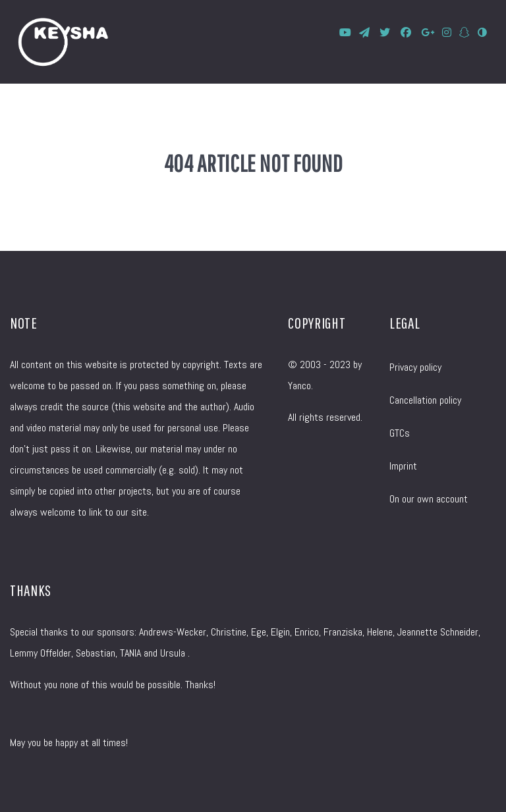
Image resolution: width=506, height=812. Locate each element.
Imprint (403, 466)
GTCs (399, 433)
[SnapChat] (466, 32)
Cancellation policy (425, 400)
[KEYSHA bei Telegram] (365, 32)
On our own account (428, 499)
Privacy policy (415, 367)
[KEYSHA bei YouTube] (346, 32)
